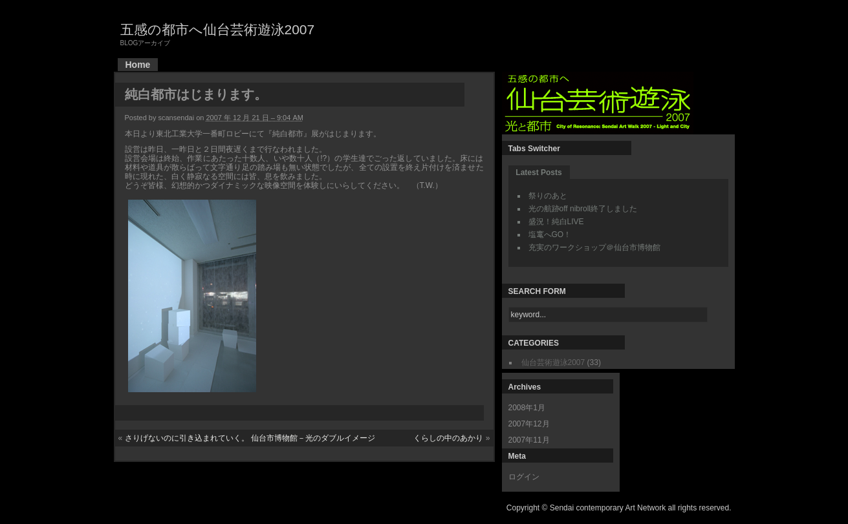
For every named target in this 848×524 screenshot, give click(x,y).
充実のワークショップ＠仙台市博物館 (594, 247)
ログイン (523, 476)
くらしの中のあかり (448, 438)
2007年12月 (529, 423)
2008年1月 (526, 407)
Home (138, 64)
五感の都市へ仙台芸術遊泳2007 (217, 29)
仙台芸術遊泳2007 (553, 362)
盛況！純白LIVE (556, 221)
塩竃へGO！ (550, 234)
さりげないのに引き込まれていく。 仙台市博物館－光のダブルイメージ (250, 438)
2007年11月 (529, 440)
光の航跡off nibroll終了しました (582, 208)
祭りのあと (547, 195)
